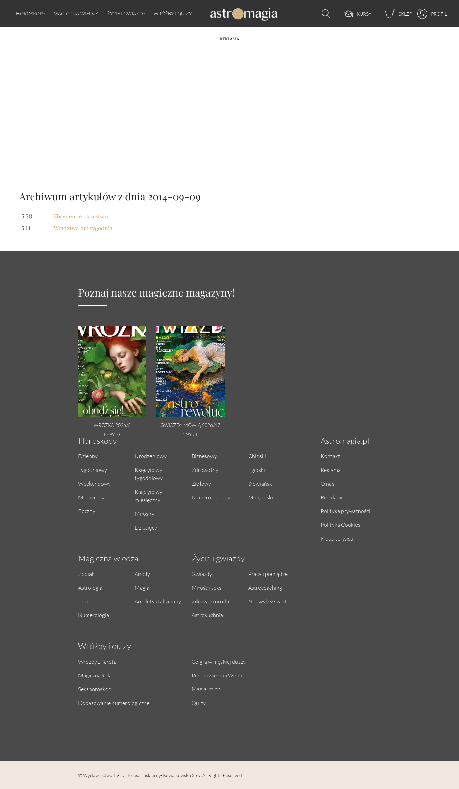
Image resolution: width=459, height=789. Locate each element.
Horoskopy (30, 13)
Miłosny (144, 513)
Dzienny (88, 456)
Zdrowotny (205, 469)
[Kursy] (350, 13)
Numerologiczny (211, 497)
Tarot (84, 601)
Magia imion (206, 689)
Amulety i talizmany (158, 601)
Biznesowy (204, 456)
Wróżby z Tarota (97, 661)
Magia (142, 587)
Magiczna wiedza (76, 13)
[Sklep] (391, 13)
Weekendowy (94, 483)
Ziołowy (201, 483)
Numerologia (93, 615)
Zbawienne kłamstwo (80, 216)
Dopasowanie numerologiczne (113, 702)
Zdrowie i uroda (210, 601)
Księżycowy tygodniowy (149, 473)
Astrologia (90, 587)
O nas (327, 483)
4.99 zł (190, 434)
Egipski (256, 469)
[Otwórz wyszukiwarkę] (324, 13)
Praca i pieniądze (268, 573)
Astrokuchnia (207, 615)
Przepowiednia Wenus (218, 675)
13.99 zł (112, 434)
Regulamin (333, 497)
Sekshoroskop (94, 689)
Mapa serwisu (337, 538)
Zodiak (86, 573)
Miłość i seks (206, 587)
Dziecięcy (146, 527)
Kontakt (330, 456)
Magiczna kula (95, 675)
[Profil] (429, 13)
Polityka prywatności (345, 511)
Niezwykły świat (267, 601)
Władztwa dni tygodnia (82, 227)
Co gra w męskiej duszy (219, 661)
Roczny (86, 511)
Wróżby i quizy (173, 13)
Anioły (142, 573)
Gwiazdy (202, 573)
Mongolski (260, 497)
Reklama (331, 469)
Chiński (257, 456)
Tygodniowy (92, 469)
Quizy (199, 702)
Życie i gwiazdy (126, 13)
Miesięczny (91, 497)
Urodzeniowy (151, 456)
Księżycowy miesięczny (148, 495)
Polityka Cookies (340, 524)
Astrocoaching (265, 587)
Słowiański (261, 483)
